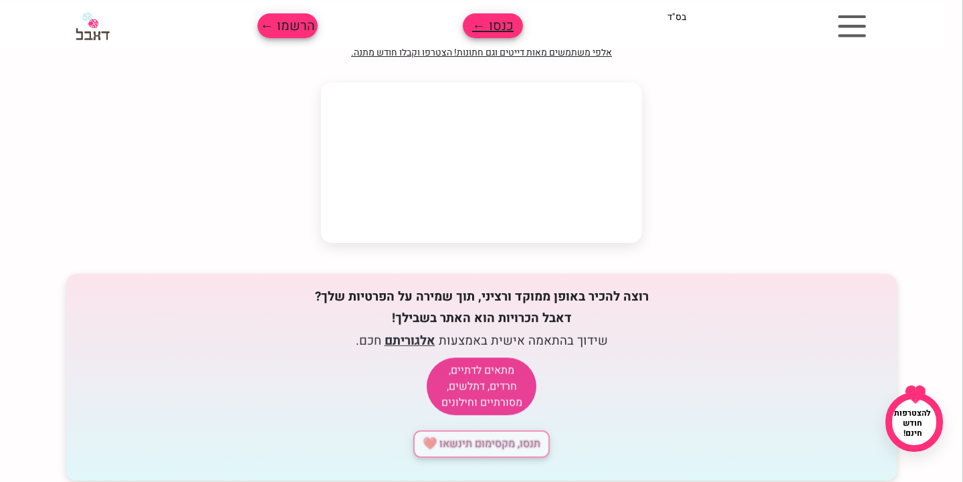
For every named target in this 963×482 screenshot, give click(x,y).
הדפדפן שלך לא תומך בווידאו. (481, 162)
